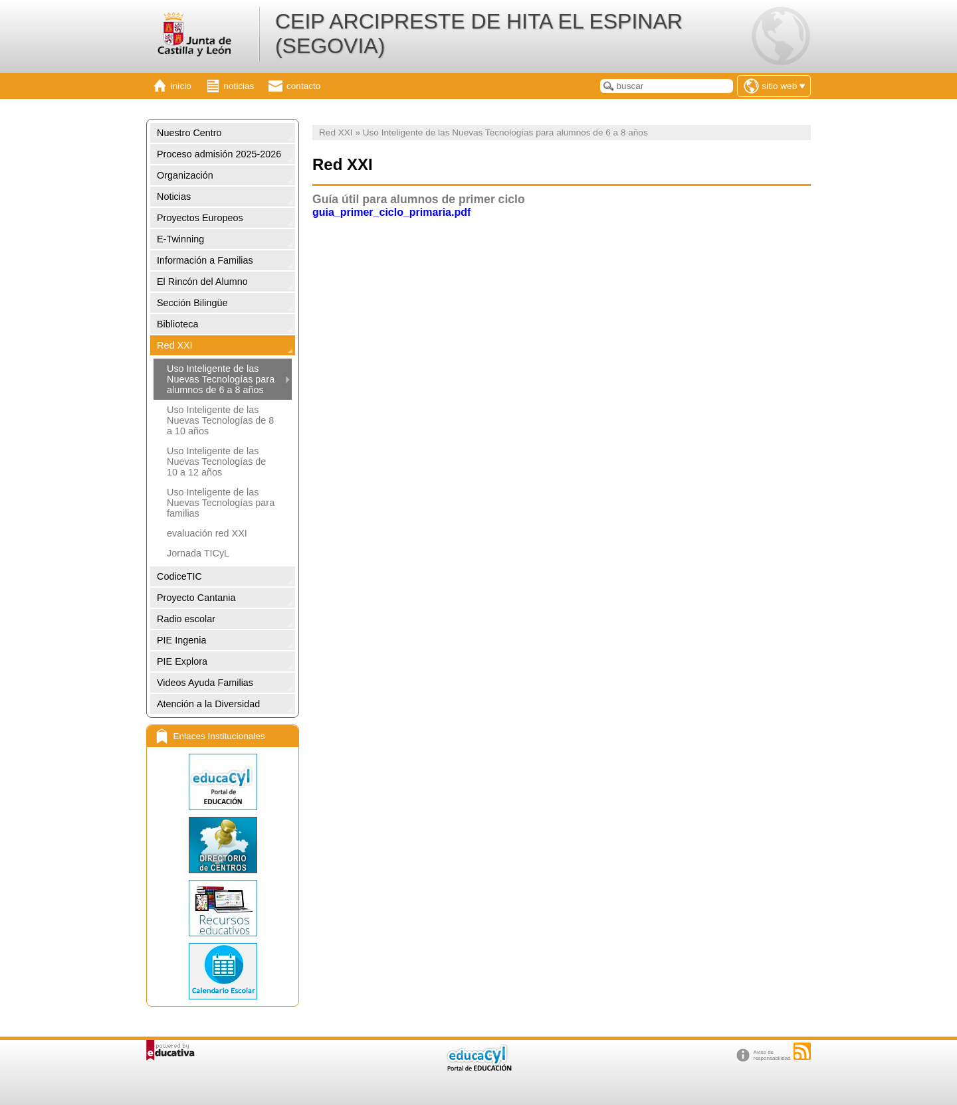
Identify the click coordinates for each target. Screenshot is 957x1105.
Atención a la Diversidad (208, 704)
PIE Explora (182, 661)
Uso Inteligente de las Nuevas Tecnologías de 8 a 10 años (220, 420)
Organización (185, 175)
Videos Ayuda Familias (205, 682)
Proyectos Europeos (200, 217)
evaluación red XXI (207, 533)
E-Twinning (180, 239)
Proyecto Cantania (196, 597)
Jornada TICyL (198, 553)
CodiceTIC (179, 576)
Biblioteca (177, 324)
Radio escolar (186, 619)
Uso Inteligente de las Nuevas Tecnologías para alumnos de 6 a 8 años (220, 379)
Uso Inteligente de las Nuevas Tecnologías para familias (220, 503)
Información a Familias (205, 260)
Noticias (174, 196)
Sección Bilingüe (192, 303)
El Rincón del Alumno (202, 281)
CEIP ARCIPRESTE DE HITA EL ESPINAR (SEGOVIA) (479, 33)
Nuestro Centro (189, 133)
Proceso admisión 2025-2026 (219, 154)
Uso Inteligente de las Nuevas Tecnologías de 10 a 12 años (216, 461)
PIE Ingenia (181, 640)
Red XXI (175, 345)
